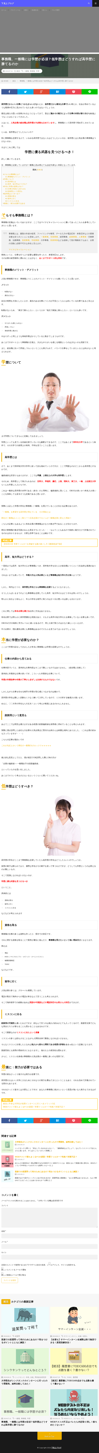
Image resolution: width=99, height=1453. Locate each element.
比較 (32, 1377)
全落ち (85, 1336)
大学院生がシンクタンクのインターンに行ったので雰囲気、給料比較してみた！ (49, 1142)
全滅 (79, 1336)
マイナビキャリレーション (20, 249)
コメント (4, 1205)
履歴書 (75, 1377)
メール (4, 1242)
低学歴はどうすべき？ (11, 194)
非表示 (39, 170)
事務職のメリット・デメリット (18, 177)
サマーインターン (70, 1336)
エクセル (76, 1418)
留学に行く (10, 198)
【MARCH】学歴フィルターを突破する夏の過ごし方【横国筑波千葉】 (33, 544)
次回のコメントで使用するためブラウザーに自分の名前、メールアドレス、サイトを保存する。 (39, 1265)
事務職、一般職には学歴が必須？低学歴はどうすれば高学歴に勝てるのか (24, 1423)
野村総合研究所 (40, 1377)
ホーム (3, 10)
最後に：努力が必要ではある (14, 203)
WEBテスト (68, 1418)
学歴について (8, 179)
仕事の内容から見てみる (15, 189)
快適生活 (35, 10)
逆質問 (17, 1336)
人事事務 (82, 237)
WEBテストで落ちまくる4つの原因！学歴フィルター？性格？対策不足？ (34, 1107)
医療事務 (54, 240)
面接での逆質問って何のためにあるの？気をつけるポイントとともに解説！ (47, 1171)
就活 (26, 10)
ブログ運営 (55, 10)
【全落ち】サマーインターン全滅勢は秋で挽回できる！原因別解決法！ (73, 1341)
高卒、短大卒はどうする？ (16, 184)
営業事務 (54, 237)
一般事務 (44, 237)
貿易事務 (26, 240)
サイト (4, 1252)
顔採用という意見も (13, 191)
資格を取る (10, 196)
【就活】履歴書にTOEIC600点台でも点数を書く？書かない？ (72, 1382)
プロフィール (15, 10)
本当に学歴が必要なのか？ (13, 186)
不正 (82, 1418)
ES (65, 1377)
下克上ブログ (56, 1448)
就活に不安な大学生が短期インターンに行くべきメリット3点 (29, 1103)
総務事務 (73, 237)
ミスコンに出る (12, 201)
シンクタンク (20, 1377)
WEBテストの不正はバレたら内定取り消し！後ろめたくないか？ (73, 1423)
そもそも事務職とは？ (11, 174)
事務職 (32, 71)
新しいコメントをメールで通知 (13, 1270)
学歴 (37, 71)
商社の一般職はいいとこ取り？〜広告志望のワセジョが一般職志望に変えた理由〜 (36, 518)
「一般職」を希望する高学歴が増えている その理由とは (26, 512)
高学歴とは (10, 182)
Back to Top (49, 1436)
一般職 (26, 71)
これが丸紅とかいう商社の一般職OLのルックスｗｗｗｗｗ (26, 745)
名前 (3, 1231)
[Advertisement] (49, 34)
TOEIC (69, 1377)
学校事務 (35, 240)
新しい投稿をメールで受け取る (13, 1275)
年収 (27, 1377)
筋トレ (44, 10)
